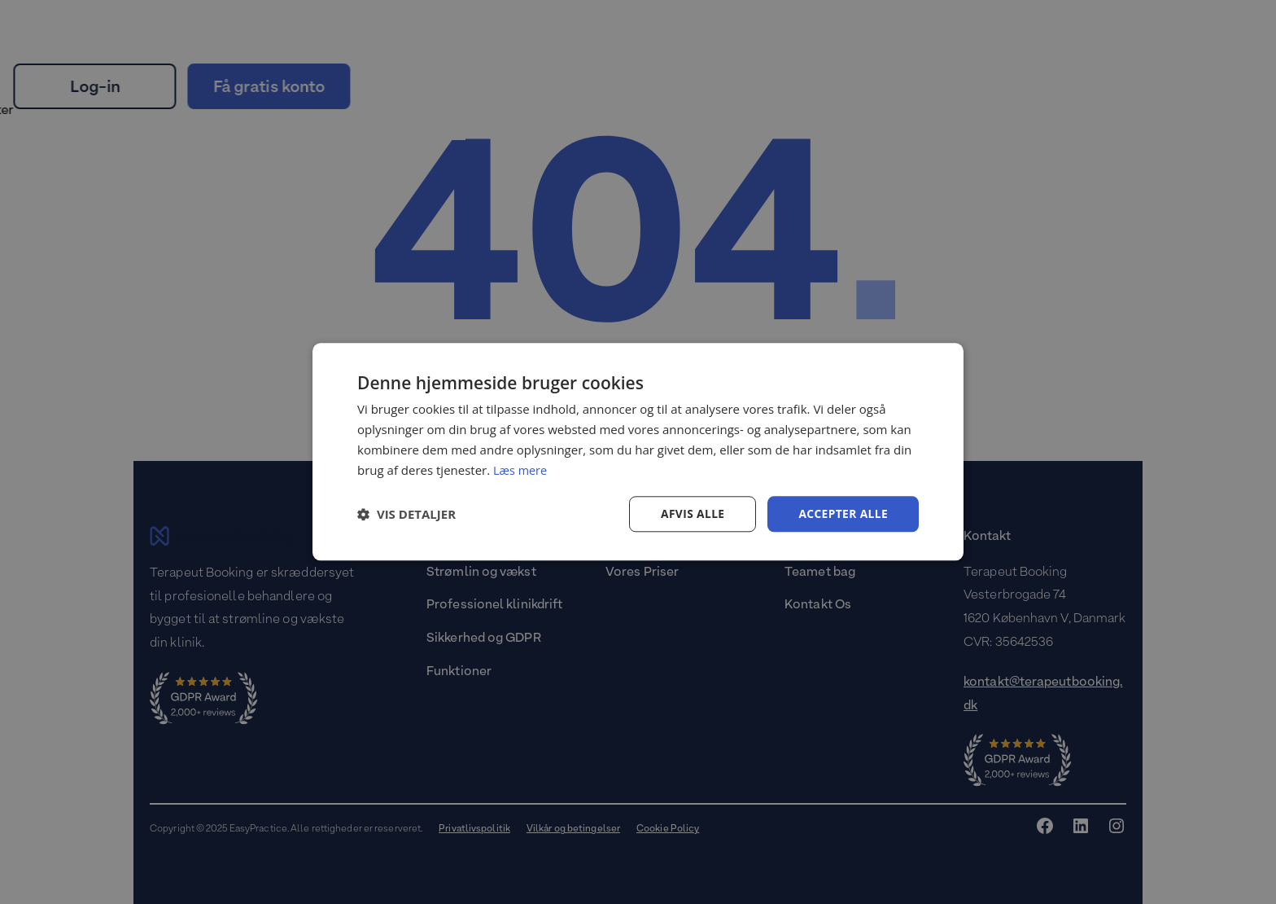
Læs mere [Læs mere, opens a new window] (521, 470)
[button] (406, 515)
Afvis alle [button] (690, 513)
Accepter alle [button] (843, 513)
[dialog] (638, 452)
